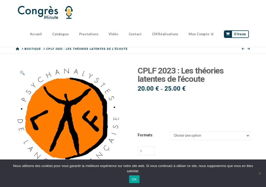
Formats (145, 135)
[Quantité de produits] (146, 151)
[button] (22, 73)
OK (134, 179)
